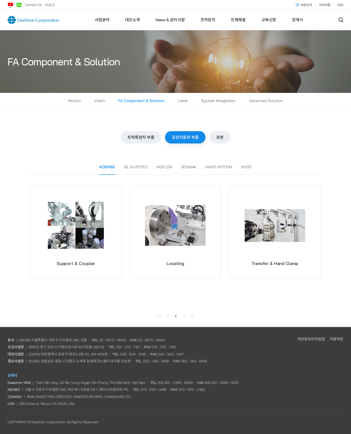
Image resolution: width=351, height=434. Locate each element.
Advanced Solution (266, 100)
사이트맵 (324, 5)
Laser (183, 100)
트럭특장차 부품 (140, 137)
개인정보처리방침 (311, 339)
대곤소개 (132, 19)
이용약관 (336, 339)
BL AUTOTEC (136, 166)
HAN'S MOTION (218, 166)
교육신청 (268, 19)
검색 (340, 19)
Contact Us (33, 5)
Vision (99, 100)
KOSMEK (107, 166)
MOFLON (164, 166)
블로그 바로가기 (19, 4)
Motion (74, 100)
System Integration (218, 100)
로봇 (220, 137)
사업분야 (102, 19)
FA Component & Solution (141, 100)
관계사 (297, 19)
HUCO (246, 166)
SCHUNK (188, 166)
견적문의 (207, 19)
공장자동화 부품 (185, 137)
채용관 (50, 5)
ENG (340, 5)
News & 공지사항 (170, 19)
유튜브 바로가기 (10, 4)
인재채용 (238, 19)
